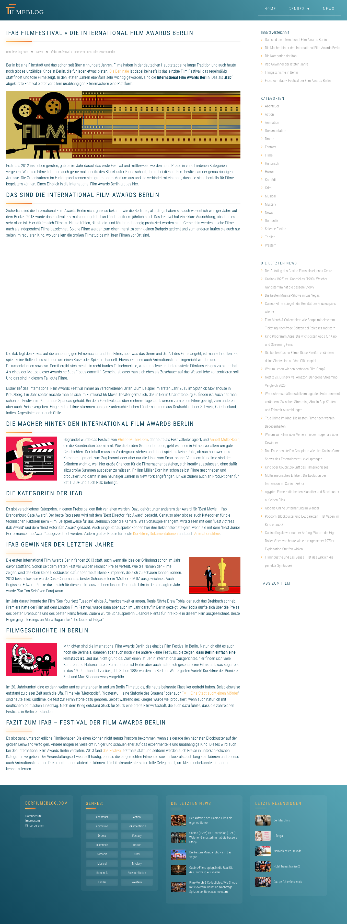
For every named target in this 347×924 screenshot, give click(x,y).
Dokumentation (273, 131)
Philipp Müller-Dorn (133, 439)
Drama (267, 139)
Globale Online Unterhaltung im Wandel (290, 508)
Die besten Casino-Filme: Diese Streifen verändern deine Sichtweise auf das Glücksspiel (297, 357)
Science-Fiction (273, 229)
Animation (270, 122)
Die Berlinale (119, 71)
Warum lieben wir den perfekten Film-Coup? (293, 369)
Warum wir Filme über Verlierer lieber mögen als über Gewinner (299, 438)
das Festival (112, 750)
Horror (267, 172)
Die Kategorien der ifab (281, 56)
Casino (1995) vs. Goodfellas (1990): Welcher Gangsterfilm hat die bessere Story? (294, 283)
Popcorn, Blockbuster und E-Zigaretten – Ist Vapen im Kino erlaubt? (300, 520)
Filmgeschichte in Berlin (281, 72)
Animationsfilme (207, 533)
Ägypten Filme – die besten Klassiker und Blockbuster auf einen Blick (300, 496)
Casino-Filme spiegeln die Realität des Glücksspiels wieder (298, 308)
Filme (267, 155)
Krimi (266, 188)
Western (268, 245)
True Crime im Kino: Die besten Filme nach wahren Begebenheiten (297, 422)
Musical (268, 196)
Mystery (268, 204)
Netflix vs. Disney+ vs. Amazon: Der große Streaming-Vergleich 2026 (299, 381)
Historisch (270, 163)
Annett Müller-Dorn (225, 439)
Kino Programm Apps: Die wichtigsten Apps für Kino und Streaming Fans (299, 340)
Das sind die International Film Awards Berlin (296, 40)
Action (267, 114)
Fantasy (268, 147)
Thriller (268, 237)
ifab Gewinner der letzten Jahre (286, 64)
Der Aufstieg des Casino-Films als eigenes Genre (296, 271)
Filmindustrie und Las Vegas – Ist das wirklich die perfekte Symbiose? (297, 561)
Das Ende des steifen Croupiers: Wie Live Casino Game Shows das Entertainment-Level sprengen (301, 455)
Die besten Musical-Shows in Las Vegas (290, 295)
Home (270, 9)
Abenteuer (270, 106)
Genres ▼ (300, 9)
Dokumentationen (164, 533)
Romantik (269, 221)
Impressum (32, 820)
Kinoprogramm (34, 825)
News (329, 9)
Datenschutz (33, 816)
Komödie (269, 180)
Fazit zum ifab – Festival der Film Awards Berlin (298, 81)
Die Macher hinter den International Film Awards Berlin (302, 48)
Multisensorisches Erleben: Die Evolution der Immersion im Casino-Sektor (293, 479)
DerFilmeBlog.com (46, 803)
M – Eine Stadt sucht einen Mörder (210, 693)
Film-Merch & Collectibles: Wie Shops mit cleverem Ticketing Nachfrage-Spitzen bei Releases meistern (298, 324)
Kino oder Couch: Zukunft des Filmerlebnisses (294, 467)
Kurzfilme (140, 533)
